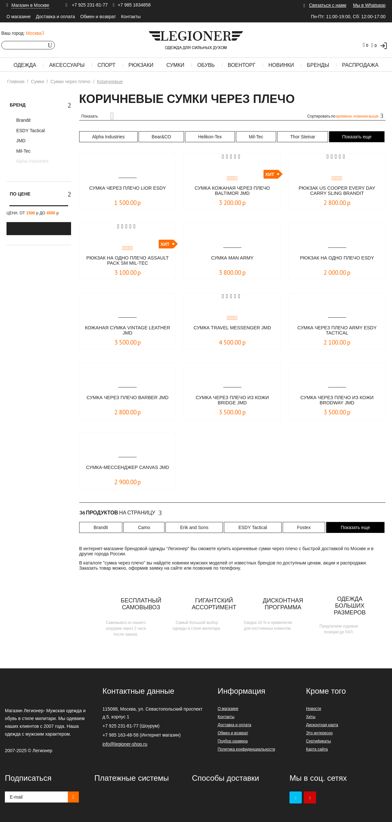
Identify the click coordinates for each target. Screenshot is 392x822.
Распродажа (360, 65)
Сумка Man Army (232, 258)
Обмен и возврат (98, 16)
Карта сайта (317, 749)
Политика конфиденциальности (246, 749)
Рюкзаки (141, 65)
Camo (144, 527)
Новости (313, 708)
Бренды (318, 65)
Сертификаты (318, 741)
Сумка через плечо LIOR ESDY (127, 188)
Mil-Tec (23, 151)
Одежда (25, 65)
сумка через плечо (123, 562)
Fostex (304, 527)
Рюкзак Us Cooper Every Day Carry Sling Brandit (337, 191)
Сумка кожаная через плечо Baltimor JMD (232, 191)
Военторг (242, 65)
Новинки (281, 65)
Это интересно (319, 733)
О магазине (18, 16)
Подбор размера (233, 741)
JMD (20, 140)
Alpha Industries (32, 161)
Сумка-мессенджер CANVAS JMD (127, 470)
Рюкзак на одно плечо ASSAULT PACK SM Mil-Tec (127, 261)
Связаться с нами (327, 5)
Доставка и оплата (55, 16)
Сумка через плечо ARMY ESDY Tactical (337, 330)
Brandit (23, 120)
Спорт (107, 65)
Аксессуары (66, 65)
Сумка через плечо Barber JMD (127, 400)
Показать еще (357, 136)
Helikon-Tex (210, 136)
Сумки (175, 65)
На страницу (120, 512)
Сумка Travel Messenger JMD (232, 328)
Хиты (310, 717)
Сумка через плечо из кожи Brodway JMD (337, 400)
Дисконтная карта (322, 725)
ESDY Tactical (30, 130)
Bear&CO (161, 136)
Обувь (206, 65)
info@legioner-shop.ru (125, 744)
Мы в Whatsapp (369, 5)
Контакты (131, 16)
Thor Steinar (302, 136)
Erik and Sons (194, 527)
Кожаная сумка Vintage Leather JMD (127, 330)
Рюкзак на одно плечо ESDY (337, 258)
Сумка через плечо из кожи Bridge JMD (232, 400)
